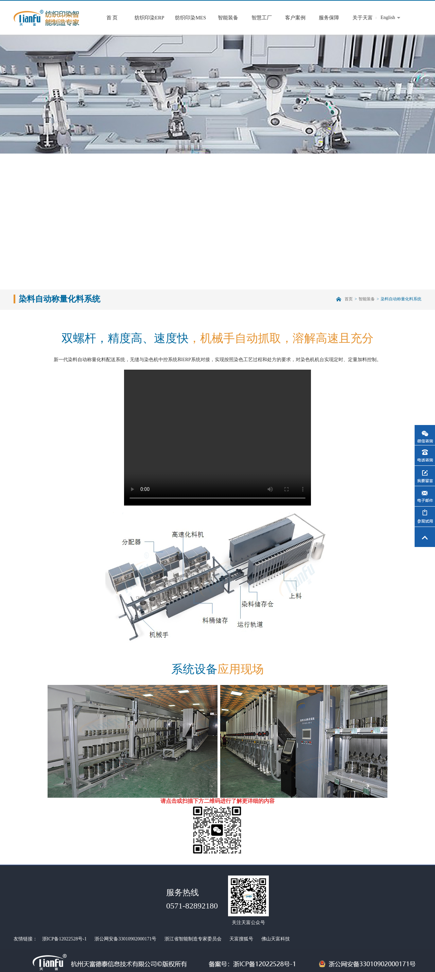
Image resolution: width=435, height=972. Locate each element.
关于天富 (362, 17)
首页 (349, 299)
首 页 (112, 17)
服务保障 (329, 17)
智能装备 (228, 17)
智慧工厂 (261, 17)
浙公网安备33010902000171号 (125, 938)
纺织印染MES (190, 17)
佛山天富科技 (275, 938)
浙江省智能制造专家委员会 (193, 938)
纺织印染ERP (149, 17)
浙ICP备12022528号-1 (64, 938)
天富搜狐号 (241, 938)
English (388, 17)
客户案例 (295, 17)
